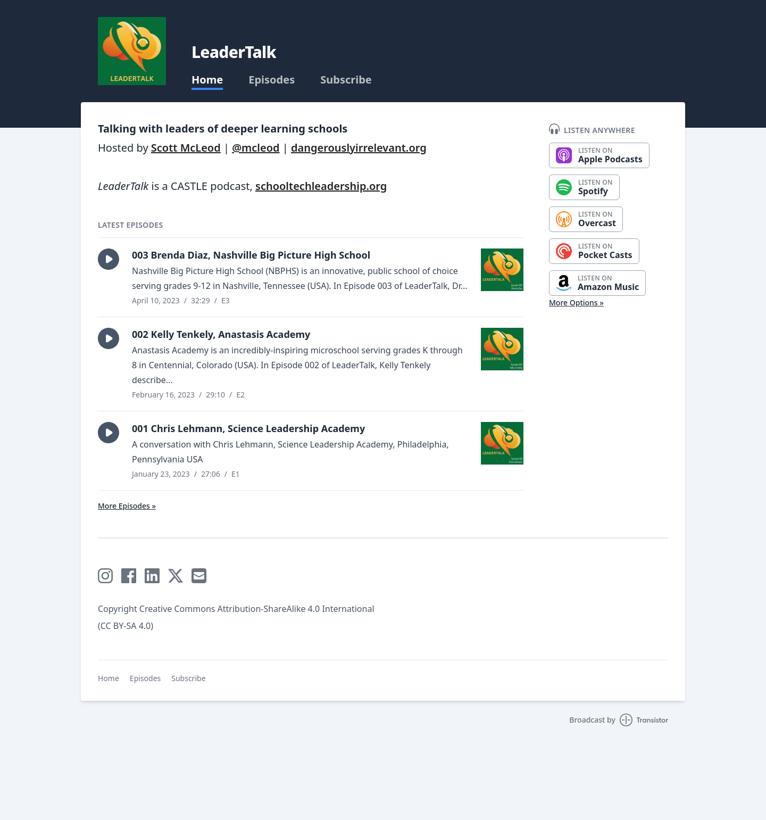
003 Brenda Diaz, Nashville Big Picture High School (251, 255)
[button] (108, 259)
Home (207, 79)
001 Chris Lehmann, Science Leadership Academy (248, 428)
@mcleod (255, 147)
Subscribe (346, 79)
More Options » (576, 302)
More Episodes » (127, 506)
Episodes (271, 79)
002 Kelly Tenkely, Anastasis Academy (221, 334)
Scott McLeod (186, 147)
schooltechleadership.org (321, 186)
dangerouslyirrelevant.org (359, 147)
